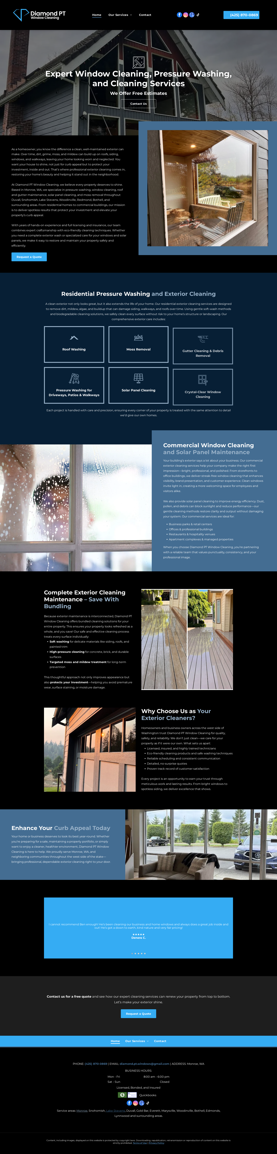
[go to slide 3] (138, 958)
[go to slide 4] (141, 958)
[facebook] (179, 15)
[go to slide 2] (135, 958)
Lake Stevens (115, 1110)
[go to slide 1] (132, 958)
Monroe (81, 1110)
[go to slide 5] (145, 958)
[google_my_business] (192, 15)
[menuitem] (97, 15)
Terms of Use (140, 1143)
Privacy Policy (156, 1143)
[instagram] (185, 15)
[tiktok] (198, 15)
